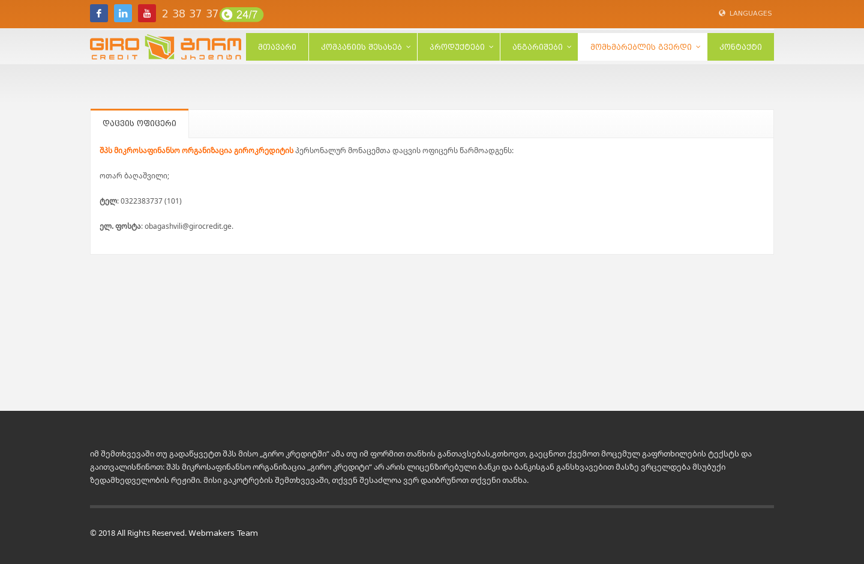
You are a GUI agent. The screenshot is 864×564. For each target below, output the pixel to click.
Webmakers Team (223, 533)
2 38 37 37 (190, 13)
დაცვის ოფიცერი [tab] (139, 123)
